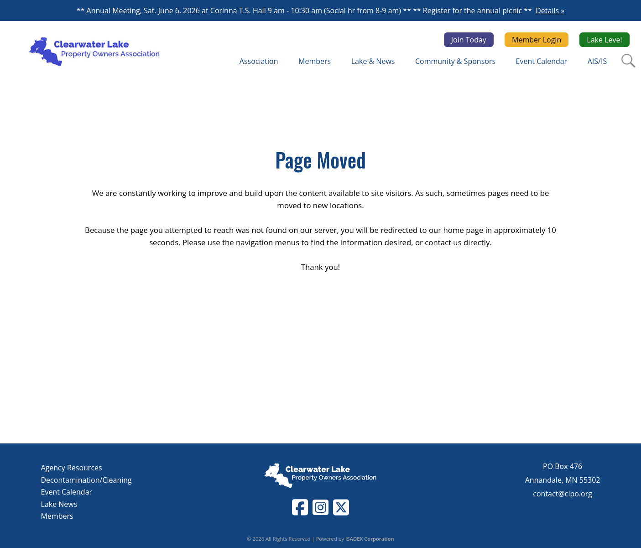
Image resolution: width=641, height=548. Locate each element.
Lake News (59, 504)
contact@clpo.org (562, 494)
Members (57, 516)
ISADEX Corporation (369, 538)
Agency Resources (71, 468)
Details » (550, 10)
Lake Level (604, 40)
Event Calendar (67, 492)
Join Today (468, 40)
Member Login (536, 40)
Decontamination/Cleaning (86, 480)
